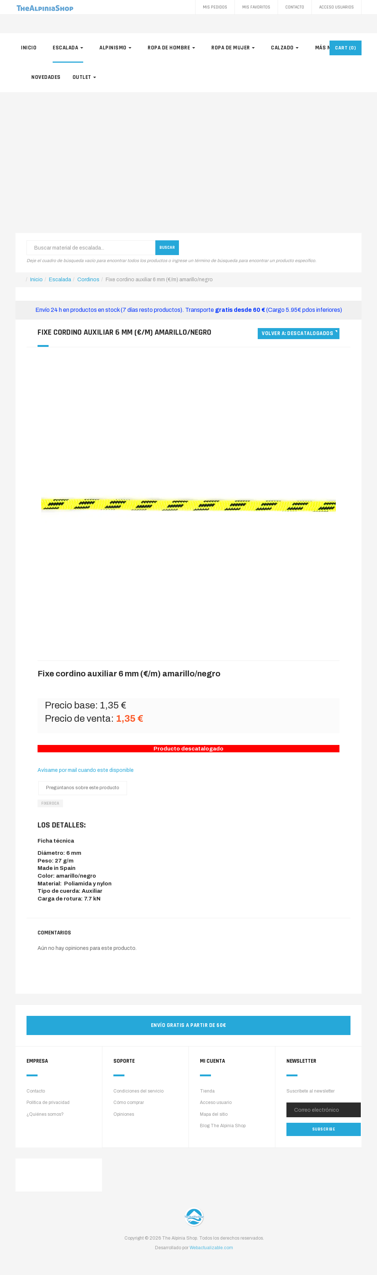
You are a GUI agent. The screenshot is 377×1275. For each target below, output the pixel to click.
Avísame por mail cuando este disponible (86, 770)
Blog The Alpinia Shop (223, 1125)
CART (345, 48)
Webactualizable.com (211, 1247)
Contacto (294, 7)
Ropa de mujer (233, 47)
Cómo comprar (128, 1102)
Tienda (207, 1091)
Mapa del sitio (214, 1114)
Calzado (285, 47)
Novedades (46, 77)
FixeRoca (50, 803)
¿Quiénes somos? (45, 1114)
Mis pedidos (215, 7)
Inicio (28, 47)
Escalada (68, 47)
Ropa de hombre (171, 47)
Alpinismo (115, 47)
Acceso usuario (216, 1102)
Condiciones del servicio (138, 1091)
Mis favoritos (256, 7)
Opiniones (123, 1114)
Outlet (84, 77)
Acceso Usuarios (336, 7)
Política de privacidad (48, 1102)
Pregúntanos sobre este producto (82, 787)
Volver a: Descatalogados (297, 333)
